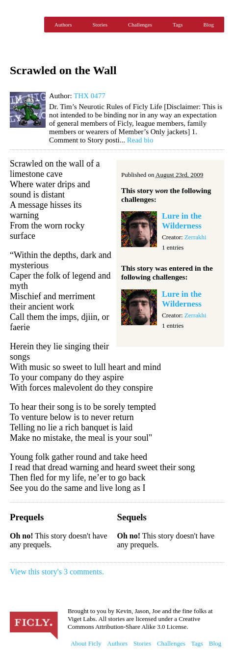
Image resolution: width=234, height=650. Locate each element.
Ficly (24, 24)
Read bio (140, 140)
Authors (63, 25)
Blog (209, 25)
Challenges (140, 25)
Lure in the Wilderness (182, 220)
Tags (178, 25)
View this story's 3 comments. (57, 571)
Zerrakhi (195, 237)
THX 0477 (89, 96)
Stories (99, 25)
